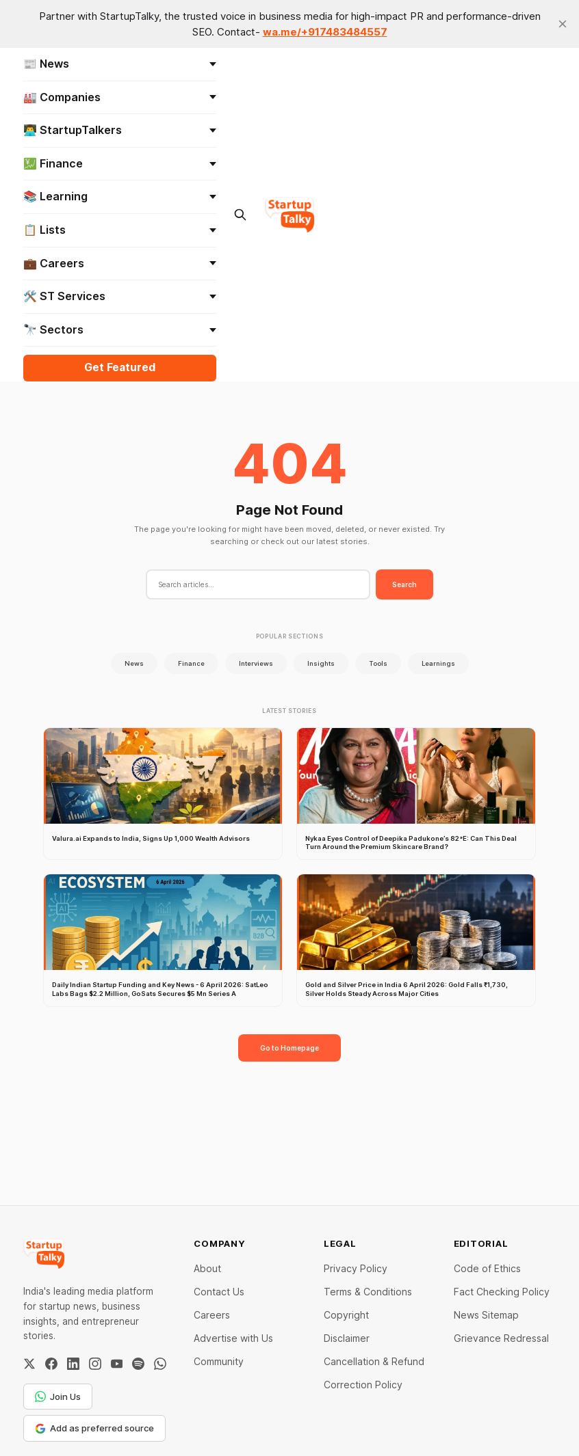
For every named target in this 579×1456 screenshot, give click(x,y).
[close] (563, 24)
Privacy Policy (355, 1268)
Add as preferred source (94, 1428)
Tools (378, 663)
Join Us (58, 1396)
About (207, 1268)
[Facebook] (51, 1364)
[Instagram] (95, 1364)
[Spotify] (138, 1364)
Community (219, 1361)
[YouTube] (117, 1364)
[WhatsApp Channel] (160, 1364)
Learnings (438, 663)
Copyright (346, 1315)
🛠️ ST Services (119, 296)
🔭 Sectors (119, 329)
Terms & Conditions (368, 1291)
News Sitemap (486, 1315)
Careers (212, 1315)
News (134, 663)
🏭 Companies (119, 97)
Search (404, 584)
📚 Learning (119, 196)
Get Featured (119, 367)
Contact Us (219, 1291)
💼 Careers (119, 263)
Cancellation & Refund (374, 1361)
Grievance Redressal (501, 1338)
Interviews (256, 663)
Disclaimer (347, 1338)
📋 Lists (119, 230)
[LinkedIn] (73, 1364)
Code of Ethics (487, 1268)
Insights (321, 663)
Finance (191, 663)
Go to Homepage (289, 1048)
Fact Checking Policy (502, 1291)
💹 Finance (119, 163)
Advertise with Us (233, 1338)
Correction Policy (363, 1384)
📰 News (119, 63)
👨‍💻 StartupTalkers (119, 130)
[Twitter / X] (29, 1364)
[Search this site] (240, 215)
